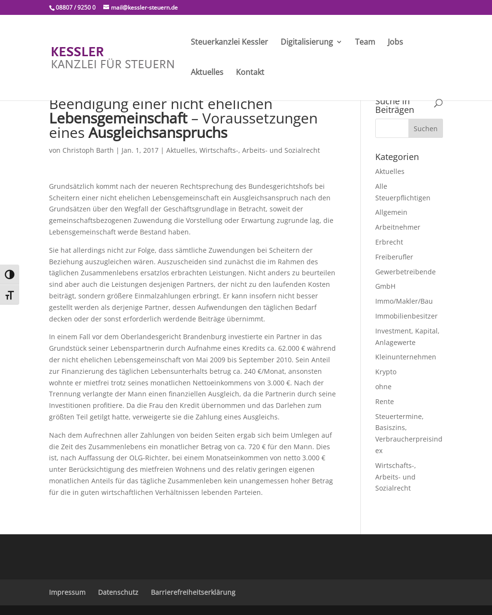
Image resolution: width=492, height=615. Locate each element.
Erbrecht (389, 241)
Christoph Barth (88, 150)
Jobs (395, 42)
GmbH (385, 286)
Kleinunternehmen (405, 356)
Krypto (385, 371)
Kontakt (250, 73)
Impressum (67, 592)
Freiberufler (394, 256)
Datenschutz (118, 592)
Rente (384, 401)
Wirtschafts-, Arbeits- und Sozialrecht (259, 150)
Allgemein (391, 212)
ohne (383, 386)
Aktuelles (207, 73)
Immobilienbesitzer (406, 315)
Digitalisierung (307, 42)
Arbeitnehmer (397, 227)
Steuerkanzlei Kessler (229, 42)
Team (365, 42)
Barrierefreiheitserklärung (193, 592)
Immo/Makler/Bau (404, 301)
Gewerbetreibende (405, 271)
